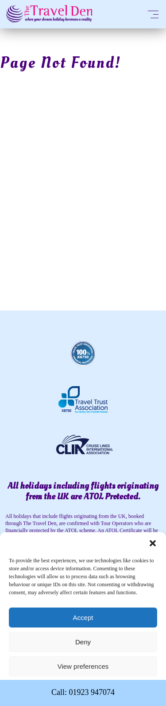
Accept (83, 617)
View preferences (83, 666)
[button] (152, 543)
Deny (83, 642)
